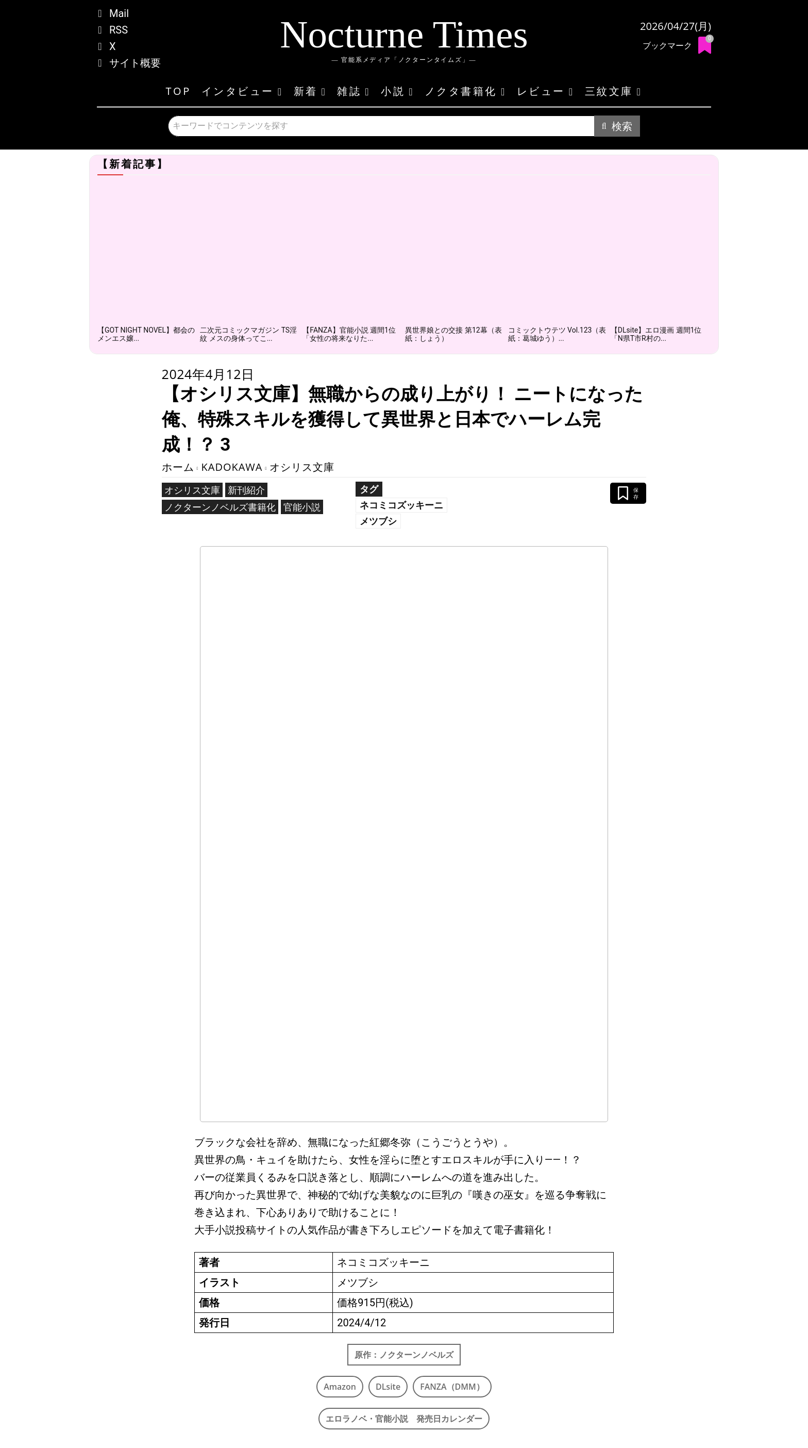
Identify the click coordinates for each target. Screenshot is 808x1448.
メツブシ (378, 521)
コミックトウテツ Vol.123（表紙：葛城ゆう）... (557, 334)
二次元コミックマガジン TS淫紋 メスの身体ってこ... (248, 334)
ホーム (178, 467)
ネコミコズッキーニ (401, 505)
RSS (118, 30)
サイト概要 (135, 63)
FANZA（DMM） (452, 1386)
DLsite (388, 1386)
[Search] (617, 126)
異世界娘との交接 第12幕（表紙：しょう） (453, 334)
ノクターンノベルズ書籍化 (220, 507)
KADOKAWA (232, 467)
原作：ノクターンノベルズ (404, 1354)
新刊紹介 (246, 490)
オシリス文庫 (302, 467)
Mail (119, 13)
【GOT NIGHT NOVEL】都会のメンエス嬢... (146, 334)
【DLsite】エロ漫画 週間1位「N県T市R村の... (656, 334)
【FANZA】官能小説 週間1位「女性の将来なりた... (349, 334)
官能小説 (302, 507)
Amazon (340, 1386)
